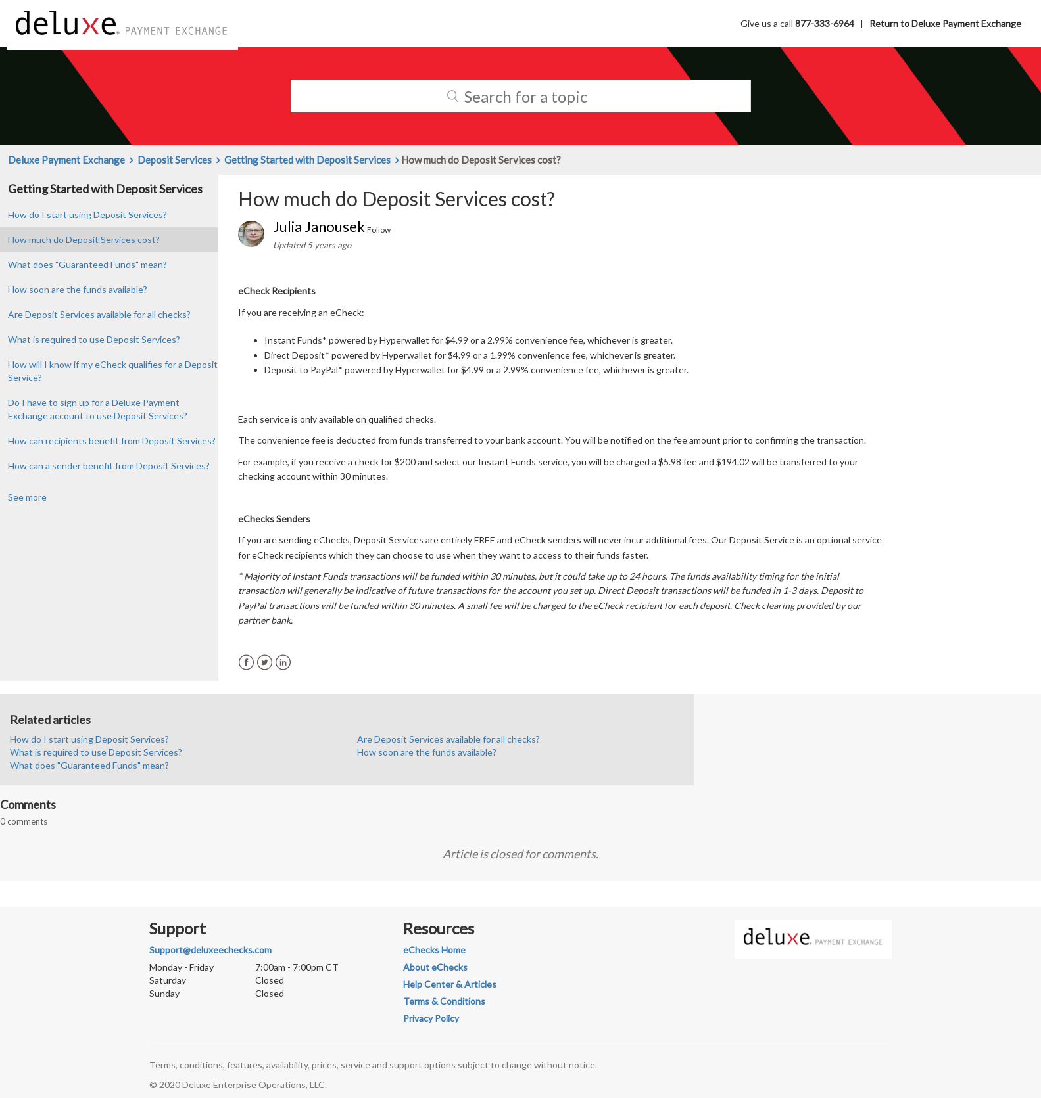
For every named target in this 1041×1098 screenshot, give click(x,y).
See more (27, 497)
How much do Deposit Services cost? (84, 239)
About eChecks (435, 966)
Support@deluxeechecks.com (210, 949)
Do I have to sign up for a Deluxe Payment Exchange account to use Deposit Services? (97, 409)
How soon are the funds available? (77, 289)
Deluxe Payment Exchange (66, 160)
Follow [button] (379, 230)
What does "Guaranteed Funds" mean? (87, 264)
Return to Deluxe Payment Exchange (945, 23)
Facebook (246, 662)
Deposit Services (174, 160)
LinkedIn (283, 662)
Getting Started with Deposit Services (307, 160)
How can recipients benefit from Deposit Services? (112, 440)
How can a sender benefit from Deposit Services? (109, 465)
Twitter (264, 662)
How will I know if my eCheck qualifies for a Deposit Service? (113, 371)
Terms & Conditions (444, 1001)
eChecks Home (434, 949)
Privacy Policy (431, 1018)
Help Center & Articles (449, 984)
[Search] (521, 96)
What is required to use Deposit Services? (94, 339)
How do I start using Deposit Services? (87, 214)
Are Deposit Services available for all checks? (99, 314)
